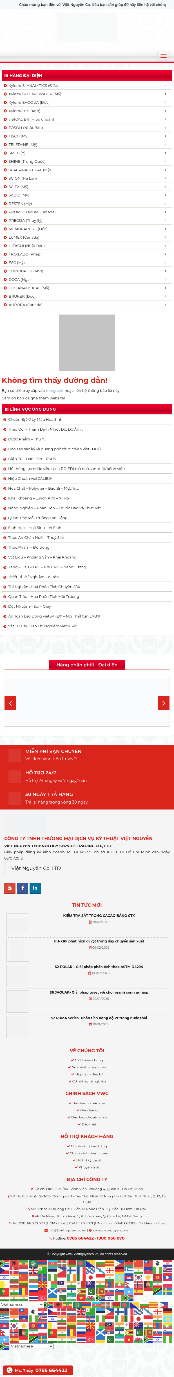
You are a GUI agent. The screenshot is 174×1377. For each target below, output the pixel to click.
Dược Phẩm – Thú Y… (27, 439)
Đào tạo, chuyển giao (89, 1117)
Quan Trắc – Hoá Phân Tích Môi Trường (43, 596)
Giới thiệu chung (89, 1060)
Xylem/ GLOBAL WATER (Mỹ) (32, 94)
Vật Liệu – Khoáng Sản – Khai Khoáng (42, 557)
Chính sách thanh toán (89, 1153)
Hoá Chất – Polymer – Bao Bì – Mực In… (43, 488)
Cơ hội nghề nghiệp (89, 1081)
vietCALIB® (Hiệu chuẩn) (28, 119)
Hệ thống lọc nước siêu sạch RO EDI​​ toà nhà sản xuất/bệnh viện (66, 468)
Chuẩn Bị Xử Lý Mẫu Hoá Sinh (35, 419)
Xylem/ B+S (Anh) (21, 110)
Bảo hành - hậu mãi (89, 1103)
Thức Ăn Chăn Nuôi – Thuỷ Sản (36, 537)
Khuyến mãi (89, 1167)
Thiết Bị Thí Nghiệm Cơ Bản (33, 577)
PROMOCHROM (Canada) (29, 212)
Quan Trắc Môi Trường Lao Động (38, 517)
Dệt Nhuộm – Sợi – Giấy (29, 606)
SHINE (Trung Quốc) (24, 161)
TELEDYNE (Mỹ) (20, 144)
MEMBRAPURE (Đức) (25, 229)
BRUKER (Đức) (19, 296)
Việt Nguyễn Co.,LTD (36, 868)
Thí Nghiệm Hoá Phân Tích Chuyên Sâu (44, 586)
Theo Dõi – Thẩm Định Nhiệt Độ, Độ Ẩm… (45, 429)
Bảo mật (89, 1124)
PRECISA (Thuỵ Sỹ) (23, 220)
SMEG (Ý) (14, 153)
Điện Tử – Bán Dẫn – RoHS (32, 458)
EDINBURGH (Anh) (23, 271)
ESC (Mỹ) (14, 262)
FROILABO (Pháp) (22, 254)
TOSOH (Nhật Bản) (23, 127)
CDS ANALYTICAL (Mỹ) (26, 288)
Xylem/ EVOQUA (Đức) (26, 102)
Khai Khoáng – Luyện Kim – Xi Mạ (38, 498)
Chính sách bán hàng (89, 1146)
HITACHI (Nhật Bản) (24, 245)
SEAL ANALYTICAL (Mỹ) (27, 170)
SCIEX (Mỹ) (15, 186)
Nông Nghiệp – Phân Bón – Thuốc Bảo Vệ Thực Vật (54, 508)
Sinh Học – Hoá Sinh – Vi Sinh (34, 527)
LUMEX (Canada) (21, 237)
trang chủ (55, 390)
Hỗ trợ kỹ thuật (89, 1160)
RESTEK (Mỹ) (17, 203)
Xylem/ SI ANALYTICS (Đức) (30, 85)
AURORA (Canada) (23, 304)
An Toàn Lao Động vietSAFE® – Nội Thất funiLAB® (54, 616)
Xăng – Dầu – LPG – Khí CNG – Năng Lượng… (48, 567)
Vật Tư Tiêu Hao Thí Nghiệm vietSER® (42, 626)
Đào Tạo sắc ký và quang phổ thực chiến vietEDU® (54, 449)
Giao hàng (89, 1110)
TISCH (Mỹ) (15, 136)
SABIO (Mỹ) (16, 195)
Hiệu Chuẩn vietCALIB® (30, 478)
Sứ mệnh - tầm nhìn (89, 1067)
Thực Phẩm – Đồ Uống (29, 547)
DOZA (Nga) (17, 279)
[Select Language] (22, 1304)
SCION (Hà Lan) (20, 178)
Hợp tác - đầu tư (88, 1074)
